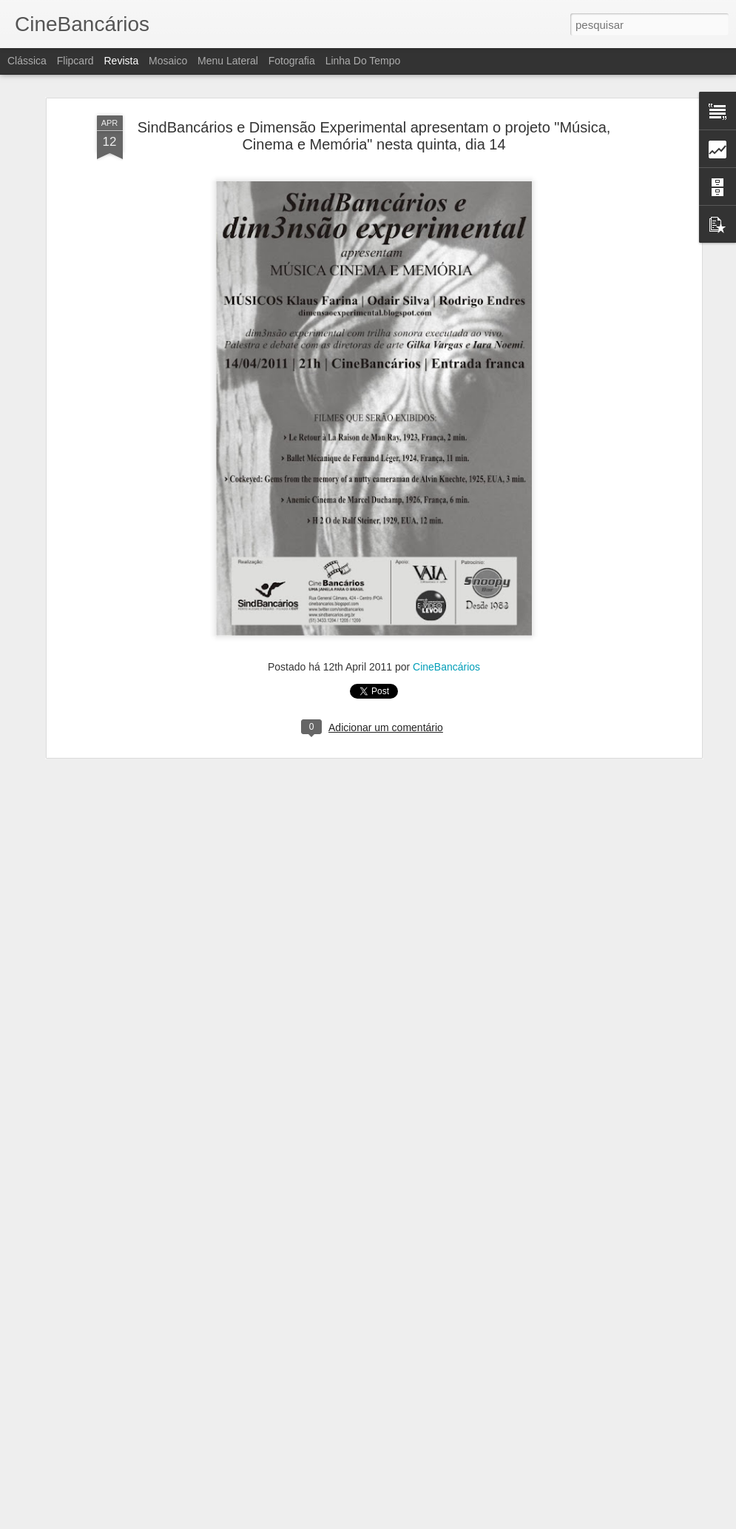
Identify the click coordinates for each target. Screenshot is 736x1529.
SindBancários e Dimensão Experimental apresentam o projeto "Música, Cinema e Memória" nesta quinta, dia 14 (374, 125)
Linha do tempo (363, 61)
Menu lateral (227, 61)
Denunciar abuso (476, 1520)
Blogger (427, 1520)
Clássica (27, 61)
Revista (121, 61)
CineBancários (446, 656)
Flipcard (75, 61)
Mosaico (168, 61)
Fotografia (292, 61)
